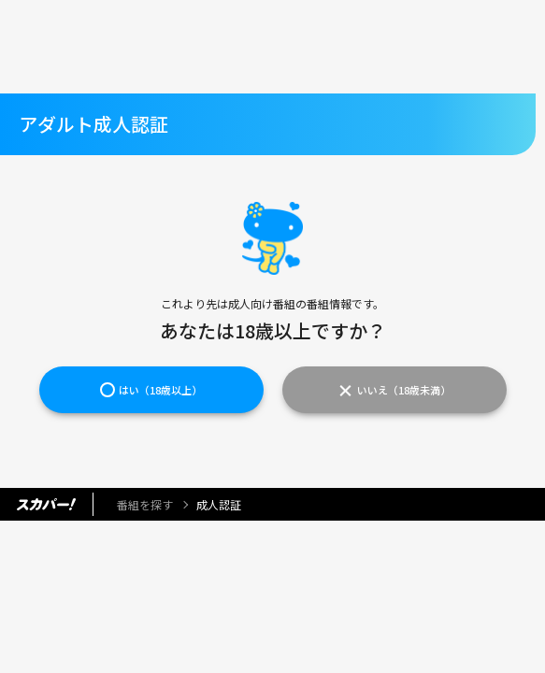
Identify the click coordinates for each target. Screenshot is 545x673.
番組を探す (145, 504)
